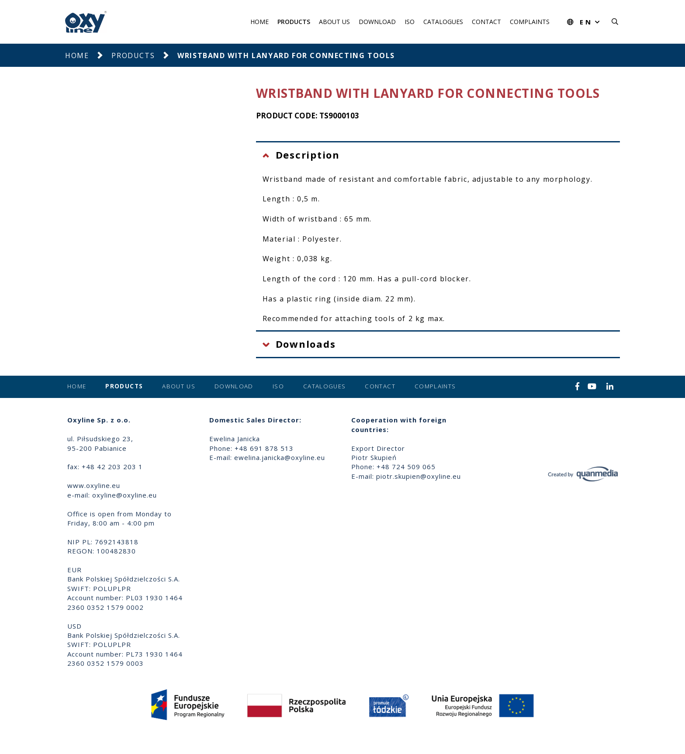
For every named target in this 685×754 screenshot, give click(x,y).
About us (334, 21)
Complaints (530, 21)
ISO (410, 21)
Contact (486, 21)
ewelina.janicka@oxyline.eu (279, 457)
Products (293, 21)
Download (377, 21)
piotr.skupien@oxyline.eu (418, 476)
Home (259, 21)
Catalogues (443, 21)
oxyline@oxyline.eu (124, 495)
